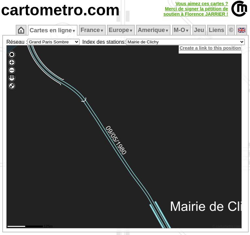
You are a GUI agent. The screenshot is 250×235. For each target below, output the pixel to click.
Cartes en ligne (52, 30)
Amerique (153, 30)
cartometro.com (60, 10)
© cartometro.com (226, 226)
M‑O (181, 30)
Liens (216, 30)
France (92, 30)
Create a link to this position (210, 48)
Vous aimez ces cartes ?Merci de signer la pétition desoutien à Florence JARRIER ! (195, 9)
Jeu (199, 30)
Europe (121, 30)
